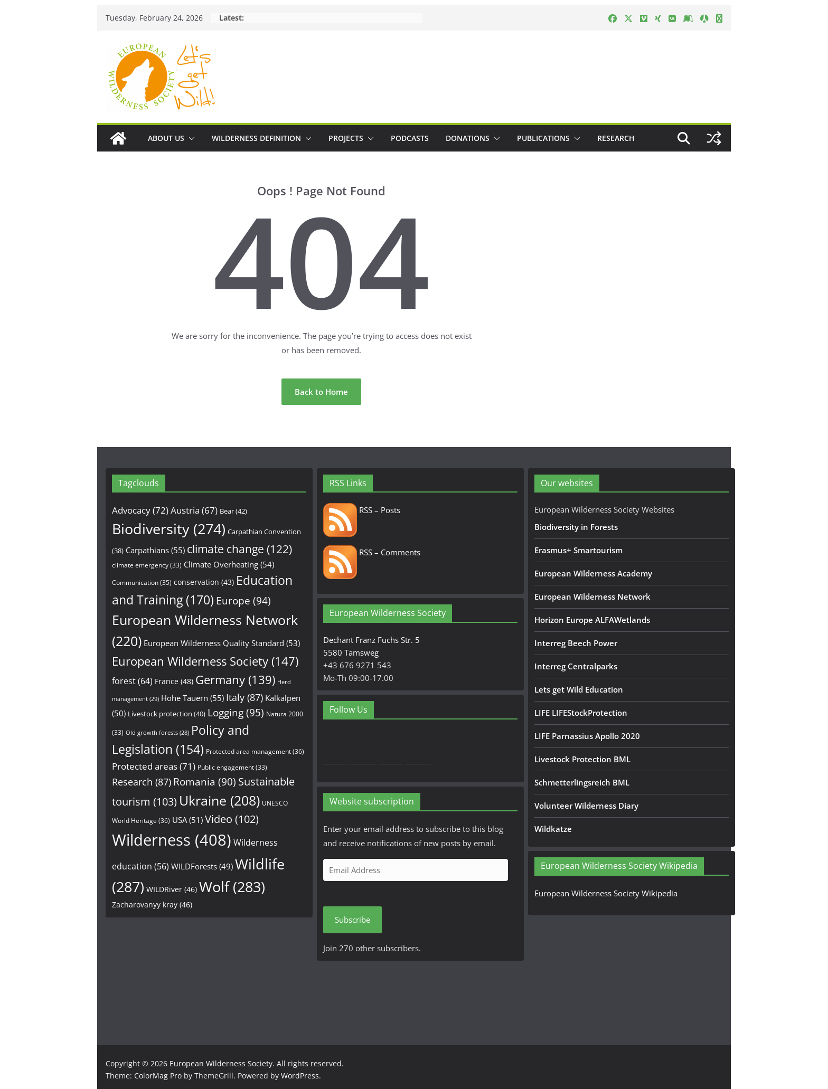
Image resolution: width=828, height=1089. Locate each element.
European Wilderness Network (592, 596)
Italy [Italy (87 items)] (244, 697)
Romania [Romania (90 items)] (204, 782)
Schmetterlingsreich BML (581, 782)
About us (166, 138)
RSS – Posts (361, 510)
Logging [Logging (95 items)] (236, 712)
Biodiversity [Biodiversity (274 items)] (168, 528)
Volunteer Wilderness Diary (586, 805)
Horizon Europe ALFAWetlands (592, 619)
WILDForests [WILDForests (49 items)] (202, 866)
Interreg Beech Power (575, 643)
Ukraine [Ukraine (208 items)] (219, 800)
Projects (345, 138)
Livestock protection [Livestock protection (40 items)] (166, 713)
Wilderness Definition (256, 138)
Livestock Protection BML (582, 759)
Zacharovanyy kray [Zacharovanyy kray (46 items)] (152, 904)
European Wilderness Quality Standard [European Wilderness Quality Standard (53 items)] (222, 643)
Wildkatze (553, 828)
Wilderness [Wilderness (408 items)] (171, 839)
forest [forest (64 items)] (132, 681)
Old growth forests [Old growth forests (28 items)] (157, 732)
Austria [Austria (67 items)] (194, 510)
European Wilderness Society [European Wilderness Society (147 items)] (205, 661)
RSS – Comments (371, 552)
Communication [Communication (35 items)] (142, 582)
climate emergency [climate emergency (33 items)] (147, 565)
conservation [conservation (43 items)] (204, 582)
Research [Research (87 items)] (141, 781)
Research (616, 138)
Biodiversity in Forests (576, 527)
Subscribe (352, 919)
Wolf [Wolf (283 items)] (232, 886)
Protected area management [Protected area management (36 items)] (255, 751)
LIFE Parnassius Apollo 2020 (587, 736)
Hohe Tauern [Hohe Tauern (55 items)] (192, 698)
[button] (189, 138)
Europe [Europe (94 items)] (243, 601)
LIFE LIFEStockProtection (580, 712)
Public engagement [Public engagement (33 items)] (232, 767)
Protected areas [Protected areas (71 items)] (153, 766)
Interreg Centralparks (575, 666)
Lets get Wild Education (578, 689)
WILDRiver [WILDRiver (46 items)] (171, 889)
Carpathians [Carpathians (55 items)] (155, 550)
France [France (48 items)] (174, 681)
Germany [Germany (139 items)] (235, 679)
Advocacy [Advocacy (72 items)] (140, 510)
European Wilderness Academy (593, 573)
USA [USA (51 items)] (187, 820)
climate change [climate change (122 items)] (239, 549)
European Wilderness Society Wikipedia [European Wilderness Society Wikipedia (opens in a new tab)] (606, 893)
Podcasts (410, 138)
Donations (468, 138)
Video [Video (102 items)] (232, 819)
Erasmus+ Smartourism (578, 550)
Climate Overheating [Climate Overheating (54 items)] (229, 564)
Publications (543, 138)
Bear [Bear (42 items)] (233, 511)
